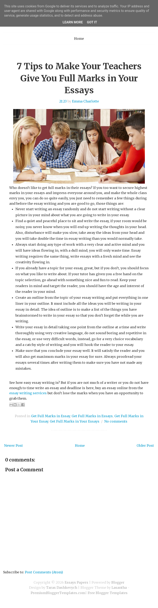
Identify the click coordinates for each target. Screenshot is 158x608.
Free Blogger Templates (108, 593)
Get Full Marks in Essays (92, 416)
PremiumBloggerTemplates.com (58, 593)
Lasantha (119, 587)
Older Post (145, 445)
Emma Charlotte (85, 101)
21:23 (63, 101)
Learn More (73, 22)
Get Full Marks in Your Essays (74, 421)
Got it (92, 22)
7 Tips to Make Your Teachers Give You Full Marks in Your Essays (79, 78)
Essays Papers (76, 582)
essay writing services (28, 393)
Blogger (117, 582)
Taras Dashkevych (61, 587)
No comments (115, 421)
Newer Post (13, 445)
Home (79, 38)
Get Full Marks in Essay (50, 416)
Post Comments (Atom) (44, 572)
